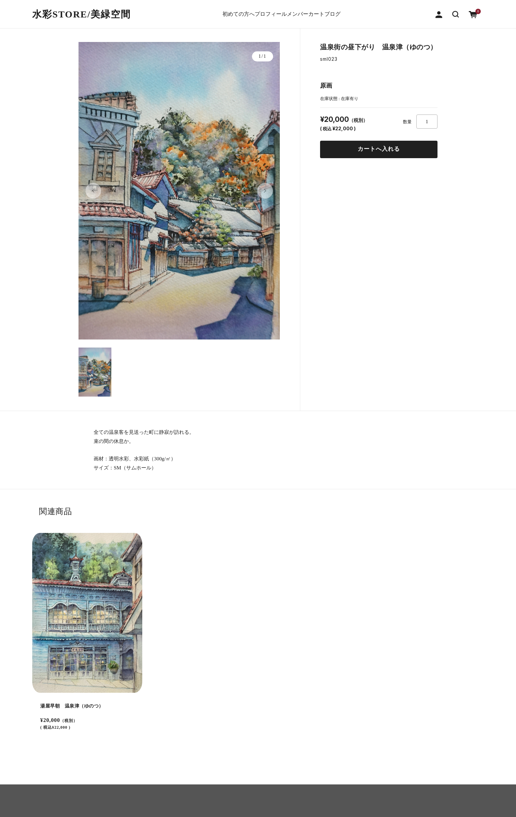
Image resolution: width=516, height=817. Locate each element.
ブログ (353, 10)
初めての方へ (217, 10)
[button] (455, 10)
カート (325, 10)
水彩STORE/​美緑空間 (81, 11)
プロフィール (259, 10)
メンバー (295, 10)
